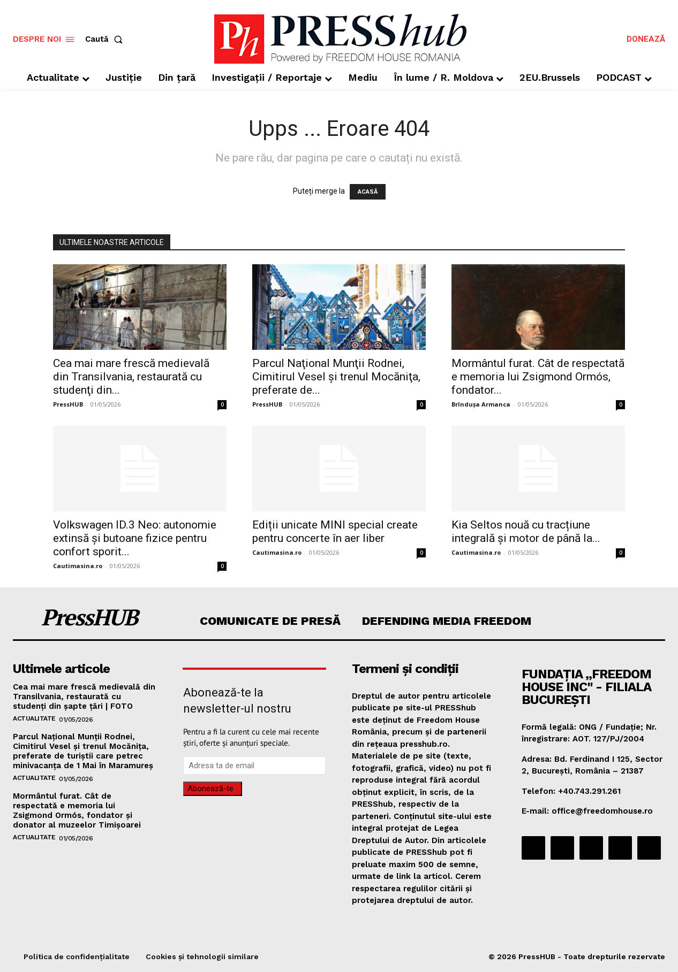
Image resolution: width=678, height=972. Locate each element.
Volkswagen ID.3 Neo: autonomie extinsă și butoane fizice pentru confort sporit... (134, 538)
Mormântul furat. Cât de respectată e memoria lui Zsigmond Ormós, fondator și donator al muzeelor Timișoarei (77, 810)
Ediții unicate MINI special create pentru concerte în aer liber (335, 531)
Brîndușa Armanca (480, 404)
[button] (106, 39)
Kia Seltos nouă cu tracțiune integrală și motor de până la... (525, 531)
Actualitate (34, 718)
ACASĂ (368, 191)
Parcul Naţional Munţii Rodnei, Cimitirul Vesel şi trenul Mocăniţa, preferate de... (336, 376)
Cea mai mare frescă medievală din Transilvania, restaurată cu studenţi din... (131, 376)
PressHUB (68, 404)
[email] (254, 765)
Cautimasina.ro (77, 566)
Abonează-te (210, 788)
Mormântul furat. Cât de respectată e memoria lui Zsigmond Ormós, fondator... (537, 376)
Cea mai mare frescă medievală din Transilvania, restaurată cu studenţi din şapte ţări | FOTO (84, 696)
